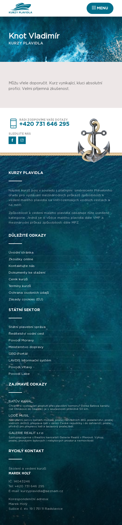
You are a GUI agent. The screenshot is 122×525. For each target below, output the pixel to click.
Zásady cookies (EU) (26, 299)
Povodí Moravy (21, 340)
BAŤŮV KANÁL (61, 405)
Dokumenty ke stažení (27, 272)
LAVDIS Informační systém (30, 360)
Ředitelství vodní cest (26, 333)
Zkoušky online (21, 259)
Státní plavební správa (27, 326)
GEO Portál (18, 353)
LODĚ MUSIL (61, 421)
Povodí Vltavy (20, 367)
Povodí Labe (19, 373)
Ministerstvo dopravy (26, 347)
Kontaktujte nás (22, 265)
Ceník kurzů (18, 279)
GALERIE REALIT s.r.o (61, 436)
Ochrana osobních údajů (29, 292)
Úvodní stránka (21, 252)
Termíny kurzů (20, 286)
